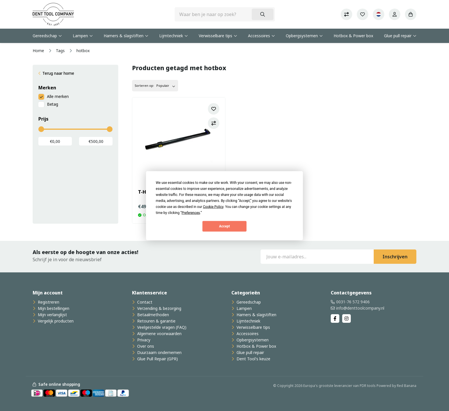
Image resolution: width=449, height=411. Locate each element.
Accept (224, 226)
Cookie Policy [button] (213, 206)
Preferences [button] (191, 213)
